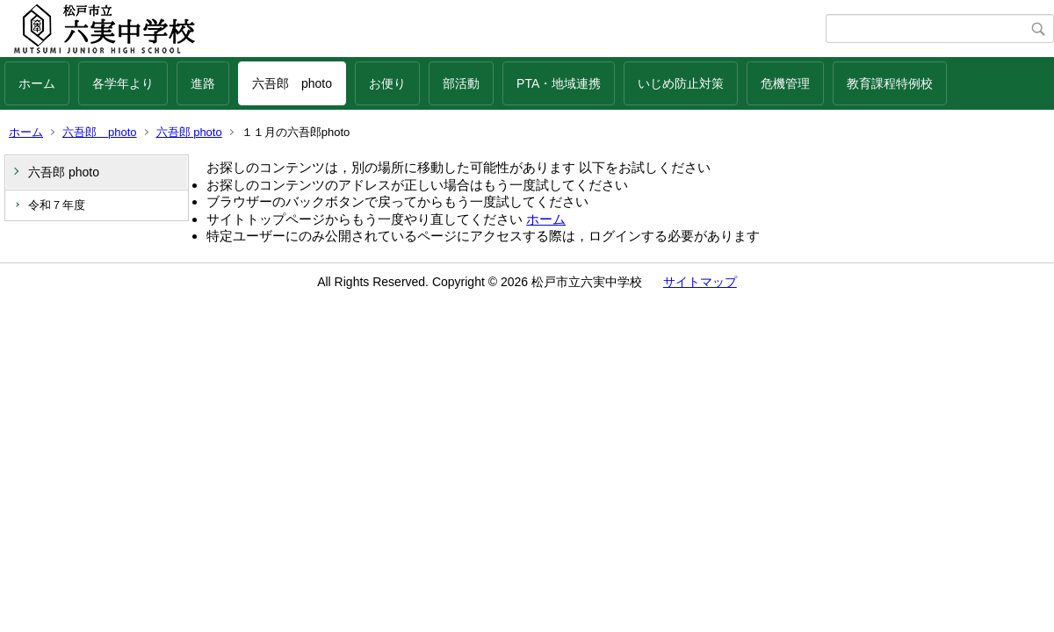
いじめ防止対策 (681, 83)
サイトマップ (700, 282)
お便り (387, 83)
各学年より (123, 83)
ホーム (36, 83)
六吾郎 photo (292, 83)
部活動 (461, 83)
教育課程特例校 (890, 83)
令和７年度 (56, 205)
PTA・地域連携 (558, 83)
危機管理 (785, 83)
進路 (203, 83)
